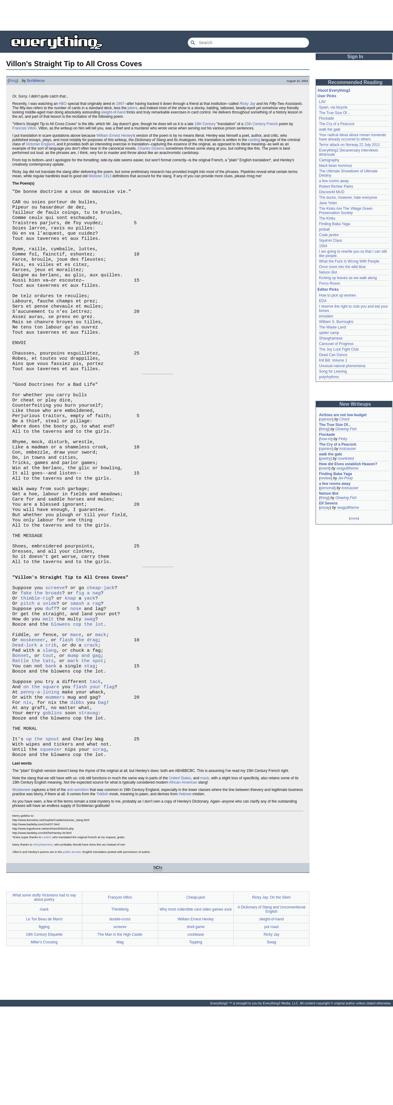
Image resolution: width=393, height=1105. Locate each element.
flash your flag (94, 773)
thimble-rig (36, 669)
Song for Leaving (333, 371)
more (354, 518)
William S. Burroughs (336, 322)
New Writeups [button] (355, 404)
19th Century (205, 124)
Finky (342, 439)
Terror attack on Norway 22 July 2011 (349, 145)
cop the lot (88, 699)
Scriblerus (36, 81)
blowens (60, 699)
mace (75, 712)
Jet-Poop (345, 478)
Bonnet (20, 736)
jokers (133, 108)
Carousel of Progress (336, 344)
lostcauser (347, 449)
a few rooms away (334, 181)
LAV (322, 102)
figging (44, 1025)
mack (100, 712)
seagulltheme (347, 468)
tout (48, 736)
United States (180, 876)
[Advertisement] (196, 15)
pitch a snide (38, 675)
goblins (52, 804)
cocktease (195, 1033)
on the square (41, 773)
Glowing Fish (345, 429)
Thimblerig (120, 1008)
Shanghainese (331, 338)
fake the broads (41, 663)
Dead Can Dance (333, 355)
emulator (326, 316)
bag (102, 791)
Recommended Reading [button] (355, 82)
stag (89, 749)
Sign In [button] (355, 56)
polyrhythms (329, 377)
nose (75, 681)
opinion (326, 419)
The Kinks (327, 218)
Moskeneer (21, 888)
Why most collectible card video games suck (196, 1008)
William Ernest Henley (114, 135)
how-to (325, 439)
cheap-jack (101, 657)
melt (48, 693)
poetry (325, 458)
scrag (99, 847)
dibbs (77, 791)
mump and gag (84, 736)
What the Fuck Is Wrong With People (349, 261)
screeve (55, 657)
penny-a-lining (40, 779)
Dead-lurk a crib (34, 724)
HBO (63, 104)
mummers (55, 785)
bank (50, 749)
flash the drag (78, 718)
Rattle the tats (33, 742)
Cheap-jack (195, 996)
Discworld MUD (331, 192)
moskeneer (33, 718)
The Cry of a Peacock (336, 124)
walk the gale (329, 129)
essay (325, 507)
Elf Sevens (328, 503)
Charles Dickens (151, 148)
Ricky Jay (247, 104)
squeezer (51, 847)
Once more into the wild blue (342, 267)
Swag (271, 1040)
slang (49, 730)
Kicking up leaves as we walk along (348, 278)
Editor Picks (328, 289)
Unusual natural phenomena (342, 366)
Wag (120, 1040)
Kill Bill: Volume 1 (333, 360)
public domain (72, 950)
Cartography (329, 160)
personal (327, 488)
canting (254, 140)
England (48, 144)
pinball (324, 229)
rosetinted (346, 458)
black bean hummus (335, 165)
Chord (344, 419)
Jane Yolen (328, 203)
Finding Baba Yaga (334, 224)
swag (89, 693)
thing (13, 81)
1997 (120, 104)
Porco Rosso (329, 283)
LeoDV (46, 935)
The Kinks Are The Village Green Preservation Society (345, 210)
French (272, 124)
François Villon (120, 996)
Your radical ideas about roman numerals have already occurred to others (352, 137)
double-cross (119, 1017)
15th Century (255, 124)
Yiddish (102, 892)
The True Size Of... (334, 113)
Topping (195, 1040)
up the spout (42, 834)
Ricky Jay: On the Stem (271, 996)
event (324, 468)
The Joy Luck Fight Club (339, 349)
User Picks (326, 96)
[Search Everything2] (248, 42)
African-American (183, 881)
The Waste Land (332, 327)
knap (70, 669)
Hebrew (185, 892)
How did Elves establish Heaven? (348, 464)
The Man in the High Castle (120, 1033)
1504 (323, 246)
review (325, 478)
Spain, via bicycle (333, 107)
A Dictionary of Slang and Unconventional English (271, 1007)
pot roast (271, 1025)
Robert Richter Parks (336, 186)
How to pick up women (337, 295)
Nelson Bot (328, 272)
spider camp (329, 333)
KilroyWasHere (43, 943)
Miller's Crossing (44, 1040)
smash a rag (85, 675)
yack (89, 669)
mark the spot (85, 742)
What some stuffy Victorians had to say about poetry (44, 996)
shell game (195, 1025)
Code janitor (329, 235)
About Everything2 (333, 90)
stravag (88, 804)
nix (27, 791)
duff (50, 681)
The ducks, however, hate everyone (348, 197)
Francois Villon (24, 128)
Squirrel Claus (330, 240)
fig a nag (88, 663)
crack (91, 724)
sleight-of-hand (113, 112)
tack (95, 767)
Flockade (326, 118)
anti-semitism (78, 888)
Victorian (33, 144)
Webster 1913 (99, 176)
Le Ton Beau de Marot (44, 1017)
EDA (323, 301)
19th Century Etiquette (44, 1033)
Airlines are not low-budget (343, 415)
